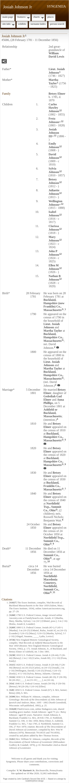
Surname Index (38, 24)
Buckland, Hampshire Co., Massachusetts (53, 337)
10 (48, 561)
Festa (54, 120)
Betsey (57, 93)
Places (50, 16)
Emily (54, 145)
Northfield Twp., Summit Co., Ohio (52, 507)
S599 (12, 696)
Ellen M (54, 267)
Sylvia (54, 170)
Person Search (57, 24)
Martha (53, 81)
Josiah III (54, 133)
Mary (54, 238)
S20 (11, 690)
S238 (12, 655)
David (54, 156)
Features (21, 16)
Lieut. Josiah (57, 71)
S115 (12, 664)
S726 (12, 639)
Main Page (7, 16)
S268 (12, 615)
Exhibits (22, 24)
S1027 (13, 602)
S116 (12, 677)
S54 (11, 683)
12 (60, 110)
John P (54, 253)
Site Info (6, 24)
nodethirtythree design (34, 781)
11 (54, 592)
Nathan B (55, 277)
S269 (12, 627)
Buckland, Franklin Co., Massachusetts (52, 486)
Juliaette (54, 192)
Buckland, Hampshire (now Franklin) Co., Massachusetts (53, 305)
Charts (36, 16)
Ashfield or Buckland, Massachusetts (52, 413)
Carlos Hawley (54, 108)
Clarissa (54, 227)
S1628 (13, 709)
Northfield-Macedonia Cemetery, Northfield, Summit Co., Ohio (51, 584)
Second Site (35, 779)
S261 (12, 739)
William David (56, 55)
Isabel (54, 213)
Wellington (55, 203)
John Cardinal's (23, 779)
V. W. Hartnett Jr (26, 770)
